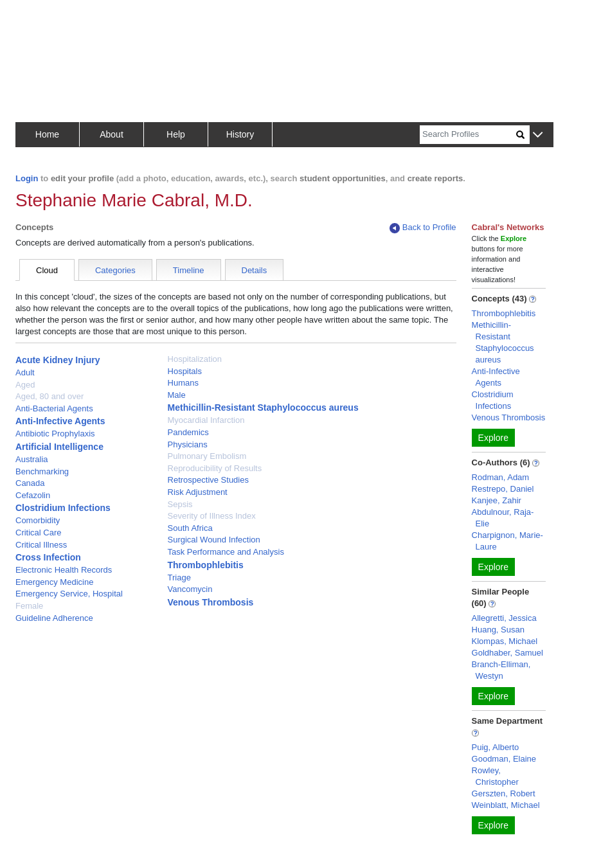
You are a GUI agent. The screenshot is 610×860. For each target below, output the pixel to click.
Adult (25, 372)
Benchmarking (42, 471)
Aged (25, 385)
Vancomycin (190, 589)
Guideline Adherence (54, 618)
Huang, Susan (498, 629)
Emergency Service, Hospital (69, 593)
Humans (183, 383)
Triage (179, 577)
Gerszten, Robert (503, 793)
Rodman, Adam (501, 477)
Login (26, 178)
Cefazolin (32, 495)
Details (254, 270)
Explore (493, 438)
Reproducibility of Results (215, 468)
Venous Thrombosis (211, 602)
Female (29, 606)
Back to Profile (423, 227)
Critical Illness (41, 545)
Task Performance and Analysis (226, 552)
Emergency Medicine (54, 582)
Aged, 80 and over (49, 396)
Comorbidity (37, 520)
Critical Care (38, 532)
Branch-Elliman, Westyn (501, 670)
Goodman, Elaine (504, 759)
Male (177, 395)
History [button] (240, 134)
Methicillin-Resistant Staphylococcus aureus (263, 407)
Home (47, 134)
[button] (538, 135)
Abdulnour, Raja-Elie (503, 517)
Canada (30, 483)
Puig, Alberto (495, 747)
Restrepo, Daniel (503, 489)
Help (175, 134)
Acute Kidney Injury (57, 360)
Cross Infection (48, 557)
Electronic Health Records (63, 570)
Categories (115, 270)
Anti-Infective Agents (60, 421)
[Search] (468, 134)
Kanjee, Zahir (496, 500)
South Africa (190, 528)
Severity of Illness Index (212, 516)
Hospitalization (195, 359)
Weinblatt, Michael (506, 805)
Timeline (188, 270)
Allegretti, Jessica (504, 618)
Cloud (47, 270)
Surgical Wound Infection (214, 539)
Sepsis (180, 504)
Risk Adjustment (198, 492)
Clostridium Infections (63, 508)
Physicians (188, 444)
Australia (31, 459)
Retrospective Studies (208, 480)
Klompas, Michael (505, 641)
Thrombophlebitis (206, 565)
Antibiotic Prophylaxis (55, 433)
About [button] (111, 134)
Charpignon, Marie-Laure (507, 540)
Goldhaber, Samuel (507, 653)
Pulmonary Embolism (207, 456)
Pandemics (188, 432)
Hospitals (185, 371)
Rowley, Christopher (495, 776)
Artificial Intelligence (59, 447)
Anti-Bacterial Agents (54, 408)
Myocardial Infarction (206, 420)
